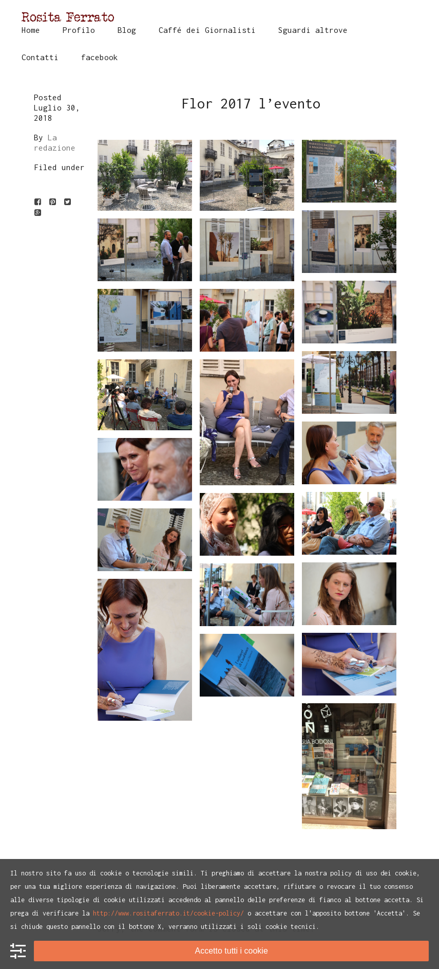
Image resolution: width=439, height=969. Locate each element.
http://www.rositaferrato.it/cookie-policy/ (168, 913)
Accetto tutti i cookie (231, 950)
